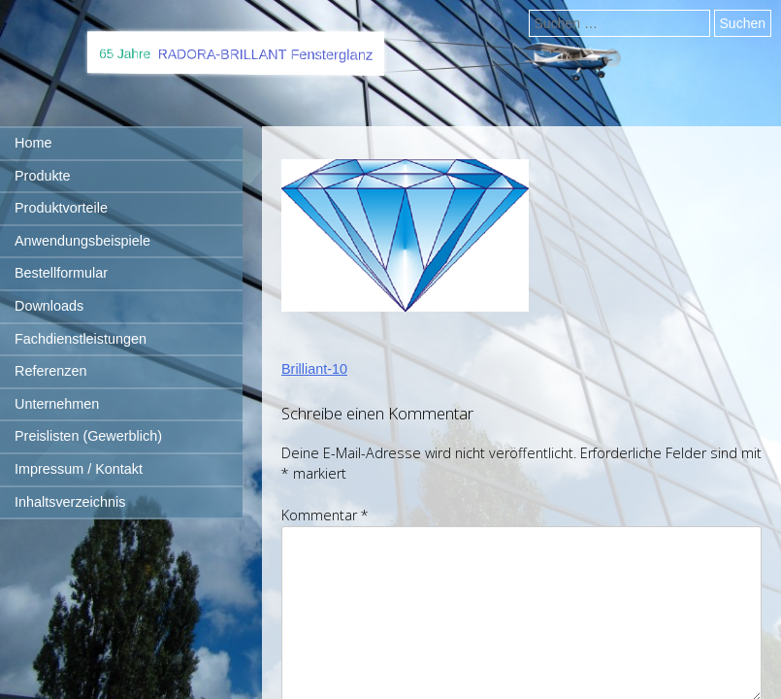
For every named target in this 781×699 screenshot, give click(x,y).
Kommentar (325, 515)
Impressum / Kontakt (79, 469)
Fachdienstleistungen (80, 339)
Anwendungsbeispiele (82, 241)
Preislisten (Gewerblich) (88, 436)
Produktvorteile (61, 208)
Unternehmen (57, 404)
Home (33, 142)
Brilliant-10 (314, 369)
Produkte (43, 175)
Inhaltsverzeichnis (70, 502)
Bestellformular (61, 273)
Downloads (49, 306)
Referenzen (50, 371)
